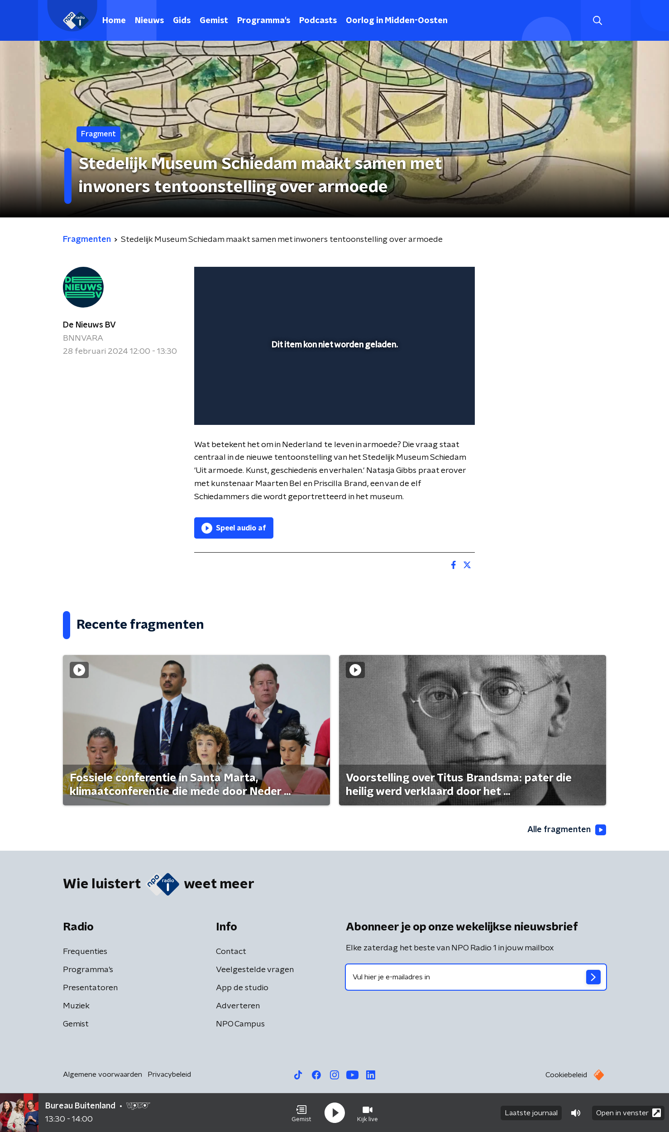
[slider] (333, 380)
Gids (182, 21)
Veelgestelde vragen (255, 970)
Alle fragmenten (566, 829)
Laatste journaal (531, 1113)
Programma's (263, 21)
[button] (301, 1112)
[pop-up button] (434, 405)
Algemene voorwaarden (102, 1074)
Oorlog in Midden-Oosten (397, 21)
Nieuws (149, 21)
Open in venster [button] (628, 1112)
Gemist (214, 21)
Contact (231, 952)
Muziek (76, 1006)
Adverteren (238, 1006)
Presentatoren (90, 988)
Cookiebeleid (566, 1075)
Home (114, 21)
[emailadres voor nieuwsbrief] (476, 977)
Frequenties (85, 952)
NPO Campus (240, 1024)
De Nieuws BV (89, 325)
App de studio (242, 988)
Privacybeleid (169, 1074)
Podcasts (318, 21)
